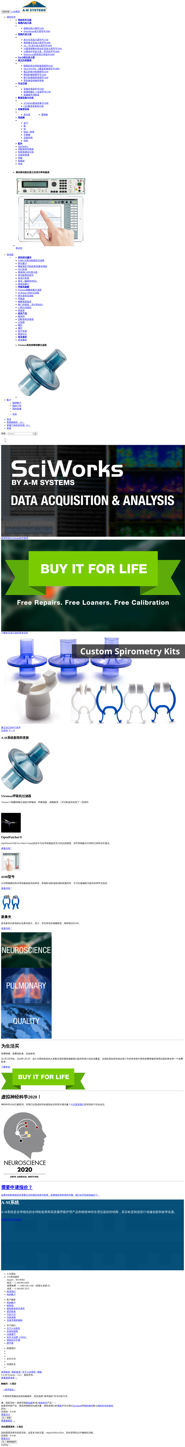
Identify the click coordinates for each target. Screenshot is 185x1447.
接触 (39, 1372)
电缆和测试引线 (26, 152)
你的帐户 (11, 1294)
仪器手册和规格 (14, 1320)
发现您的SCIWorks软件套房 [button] (14, 538)
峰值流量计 (23, 284)
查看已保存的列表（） (19, 425)
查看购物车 (6, 1421)
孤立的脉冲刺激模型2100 (36, 71)
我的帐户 (16, 403)
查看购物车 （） (16, 422)
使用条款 (5, 1372)
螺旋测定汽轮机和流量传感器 (32, 266)
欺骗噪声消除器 (31, 95)
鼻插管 (21, 310)
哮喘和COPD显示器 (27, 272)
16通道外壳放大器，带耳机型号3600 (42, 51)
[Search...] (20, 433)
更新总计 (5, 1414)
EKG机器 (22, 269)
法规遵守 (11, 1334)
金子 (26, 123)
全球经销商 (12, 1331)
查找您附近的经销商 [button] (11, 1219)
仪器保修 (11, 1317)
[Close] (16, 1378)
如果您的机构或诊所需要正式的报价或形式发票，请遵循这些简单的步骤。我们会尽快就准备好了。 (50, 1195)
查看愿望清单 (8, 1378)
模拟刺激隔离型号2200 (35, 74)
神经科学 (11, 17)
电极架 (21, 161)
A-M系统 (15, 11)
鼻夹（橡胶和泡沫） (28, 281)
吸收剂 (21, 316)
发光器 (27, 114)
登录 (14, 414)
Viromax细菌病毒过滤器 (30, 290)
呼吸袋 (21, 298)
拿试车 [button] (19, 248)
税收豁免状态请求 (16, 1308)
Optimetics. (23, 146)
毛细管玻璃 (23, 155)
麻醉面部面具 (24, 301)
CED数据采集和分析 (34, 106)
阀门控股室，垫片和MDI (30, 304)
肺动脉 (10, 254)
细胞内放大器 (24, 23)
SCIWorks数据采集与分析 (36, 103)
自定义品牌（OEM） (17, 1337)
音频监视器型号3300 (34, 89)
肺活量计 (22, 263)
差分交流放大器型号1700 (36, 40)
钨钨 (26, 140)
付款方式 (11, 1314)
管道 (20, 164)
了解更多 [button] (5, 1067)
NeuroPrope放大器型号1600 (37, 31)
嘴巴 (20, 325)
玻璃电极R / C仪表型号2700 (37, 92)
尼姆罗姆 (28, 137)
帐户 (9, 400)
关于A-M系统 (13, 1328)
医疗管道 (22, 331)
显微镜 (44, 114)
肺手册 (10, 1343)
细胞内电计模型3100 (34, 28)
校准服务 (22, 340)
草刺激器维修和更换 (34, 80)
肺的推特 (88, 1406)
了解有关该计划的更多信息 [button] (14, 633)
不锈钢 (27, 135)
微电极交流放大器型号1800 (37, 42)
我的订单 (16, 406)
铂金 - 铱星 (29, 132)
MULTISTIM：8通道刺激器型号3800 (41, 69)
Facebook (77, 1406)
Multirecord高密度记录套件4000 (39, 54)
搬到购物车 (11, 1442)
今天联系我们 (77, 1104)
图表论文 (22, 334)
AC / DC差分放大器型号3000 (38, 45)
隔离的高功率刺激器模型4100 (38, 66)
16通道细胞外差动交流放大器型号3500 (43, 48)
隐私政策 (16, 1372)
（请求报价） (9, 1389)
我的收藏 (16, 409)
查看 (9, 428)
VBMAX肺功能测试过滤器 (31, 260)
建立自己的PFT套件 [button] (11, 727)
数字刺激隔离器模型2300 (36, 77)
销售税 (10, 1305)
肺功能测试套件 (26, 275)
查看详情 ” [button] (6, 848)
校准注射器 (23, 278)
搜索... (4, 433)
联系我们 (11, 1291)
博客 (59, 1406)
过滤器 (21, 322)
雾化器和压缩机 (26, 296)
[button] (4, 730)
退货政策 (11, 1311)
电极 (20, 158)
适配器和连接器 (26, 149)
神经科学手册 (13, 1340)
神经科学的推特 (105, 1406)
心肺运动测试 (24, 307)
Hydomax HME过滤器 (28, 293)
